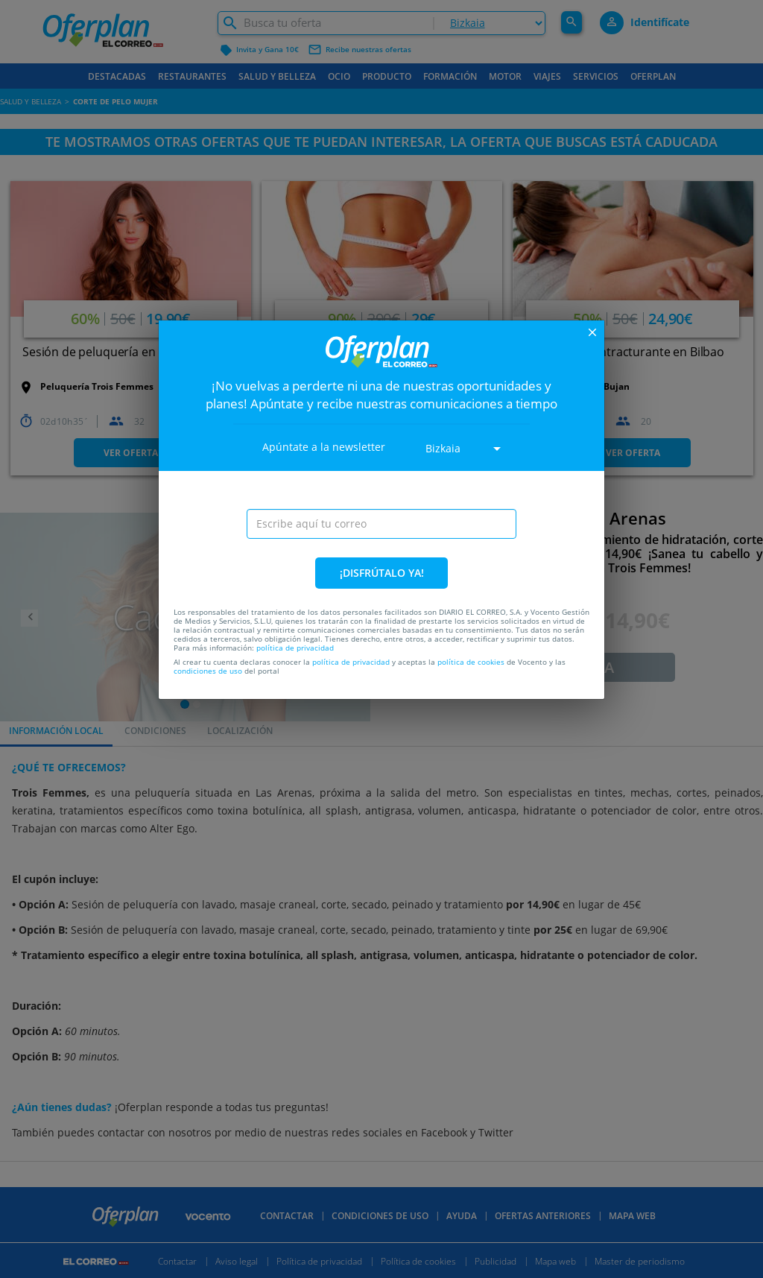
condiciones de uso (208, 670)
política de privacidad (295, 647)
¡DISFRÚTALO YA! (382, 573)
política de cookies (470, 662)
